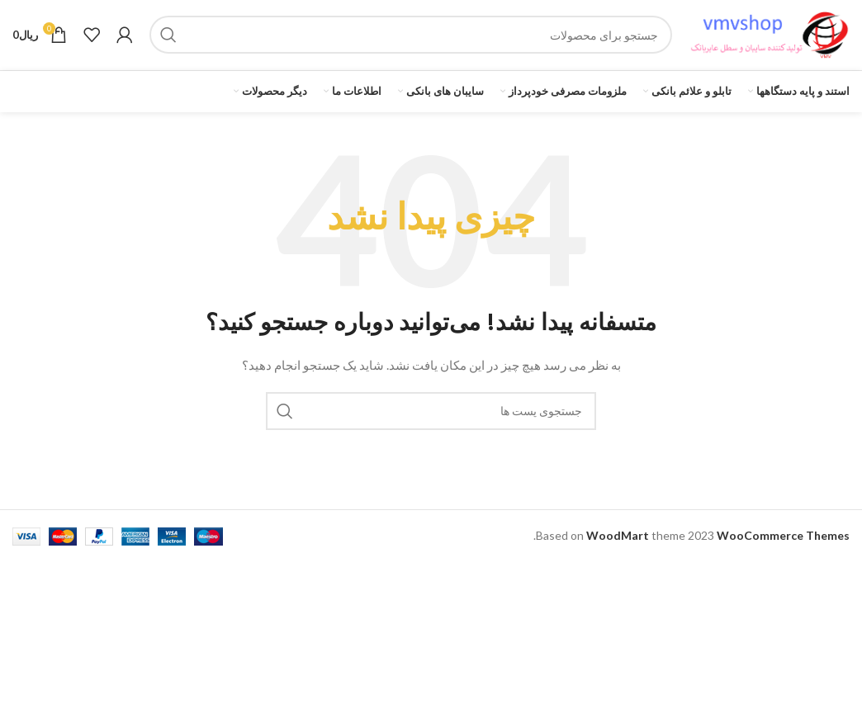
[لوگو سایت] (769, 42)
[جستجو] (410, 43)
